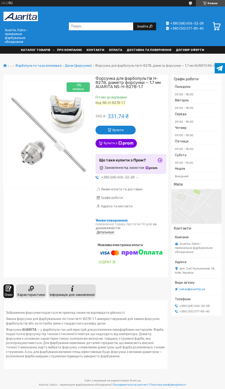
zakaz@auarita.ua (192, 289)
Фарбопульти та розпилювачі (38, 66)
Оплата (115, 50)
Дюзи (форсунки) (78, 66)
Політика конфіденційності (168, 384)
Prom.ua (135, 380)
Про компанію (69, 50)
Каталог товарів (35, 50)
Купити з (118, 143)
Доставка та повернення (149, 50)
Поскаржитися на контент (130, 384)
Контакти (95, 50)
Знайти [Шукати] (143, 26)
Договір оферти (190, 50)
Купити (118, 130)
